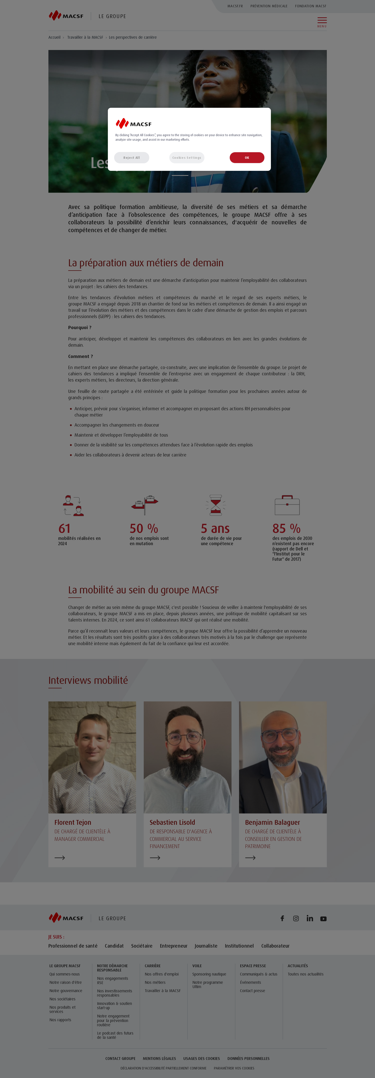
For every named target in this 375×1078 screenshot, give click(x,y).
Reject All (131, 158)
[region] (189, 139)
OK (247, 158)
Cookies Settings (186, 158)
